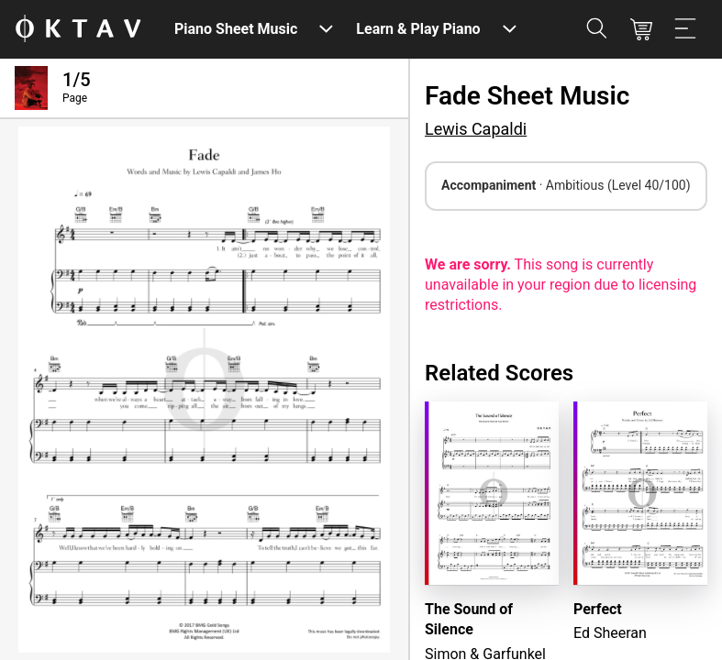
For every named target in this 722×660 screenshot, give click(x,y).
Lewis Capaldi (476, 128)
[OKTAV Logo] (78, 30)
